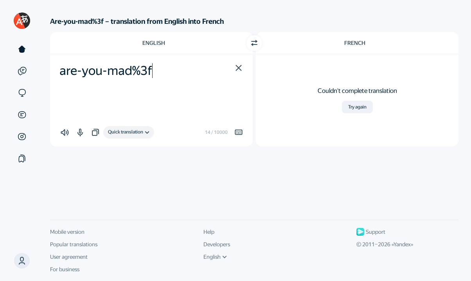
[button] (22, 261)
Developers (216, 244)
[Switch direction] (254, 43)
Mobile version (67, 232)
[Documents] (22, 115)
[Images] (22, 136)
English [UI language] (215, 257)
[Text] (22, 49)
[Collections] (22, 158)
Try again (357, 107)
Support (370, 232)
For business (64, 269)
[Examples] (22, 71)
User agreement (69, 257)
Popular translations (73, 244)
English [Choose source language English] (153, 43)
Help (208, 232)
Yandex (402, 244)
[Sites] (22, 93)
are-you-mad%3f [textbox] (105, 70)
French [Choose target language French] (354, 43)
